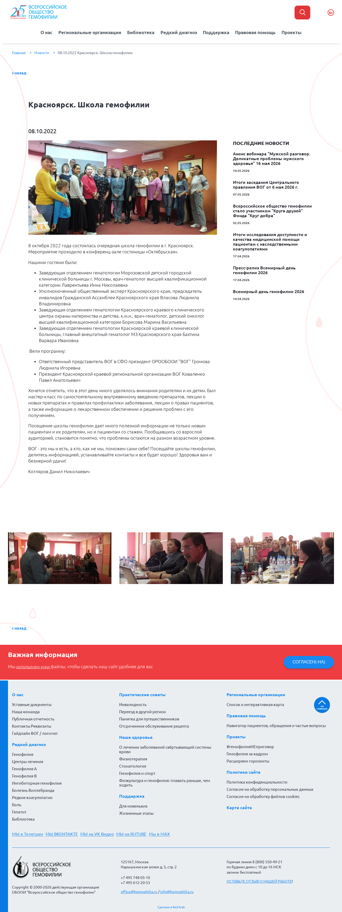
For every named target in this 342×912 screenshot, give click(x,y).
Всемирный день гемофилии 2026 (268, 290)
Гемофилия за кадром (247, 753)
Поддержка (216, 31)
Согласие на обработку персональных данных (270, 788)
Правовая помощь (256, 31)
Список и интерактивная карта (255, 704)
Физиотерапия (133, 758)
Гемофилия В (24, 775)
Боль (16, 804)
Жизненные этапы (136, 812)
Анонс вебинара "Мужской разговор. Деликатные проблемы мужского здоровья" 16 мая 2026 (271, 158)
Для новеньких (133, 805)
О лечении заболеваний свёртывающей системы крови (165, 748)
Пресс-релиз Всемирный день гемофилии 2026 (264, 269)
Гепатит (19, 811)
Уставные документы (31, 704)
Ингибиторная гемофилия (37, 782)
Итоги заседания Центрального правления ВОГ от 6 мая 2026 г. (266, 184)
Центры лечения (27, 761)
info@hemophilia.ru (177, 891)
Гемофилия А (24, 768)
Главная (19, 52)
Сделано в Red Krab (171, 906)
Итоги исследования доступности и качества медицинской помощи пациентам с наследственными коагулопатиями (270, 240)
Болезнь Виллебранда (33, 789)
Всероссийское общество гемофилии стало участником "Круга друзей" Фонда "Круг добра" (272, 210)
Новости (41, 52)
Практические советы (142, 693)
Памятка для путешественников (149, 718)
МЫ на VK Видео (99, 833)
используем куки (34, 665)
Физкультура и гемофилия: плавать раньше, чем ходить (164, 782)
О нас (44, 31)
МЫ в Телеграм (27, 833)
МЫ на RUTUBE (135, 833)
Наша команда (26, 711)
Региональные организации (89, 31)
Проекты (293, 31)
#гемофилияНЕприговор (250, 746)
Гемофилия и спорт (137, 772)
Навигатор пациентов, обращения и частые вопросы (276, 725)
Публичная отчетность (33, 718)
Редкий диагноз (179, 31)
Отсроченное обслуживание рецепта (154, 725)
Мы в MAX (164, 833)
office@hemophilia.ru (139, 891)
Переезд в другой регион (142, 711)
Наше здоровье (135, 736)
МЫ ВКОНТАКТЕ (63, 833)
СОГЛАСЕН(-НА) (308, 661)
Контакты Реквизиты (31, 725)
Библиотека (141, 31)
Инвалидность (133, 704)
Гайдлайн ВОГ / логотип (35, 732)
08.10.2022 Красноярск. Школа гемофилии (95, 52)
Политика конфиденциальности (257, 781)
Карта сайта (239, 806)
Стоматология (132, 765)
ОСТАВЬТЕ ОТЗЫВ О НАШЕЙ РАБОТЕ (259, 880)
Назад (20, 72)
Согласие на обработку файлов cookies (263, 795)
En (331, 12)
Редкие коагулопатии (32, 797)
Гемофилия (22, 753)
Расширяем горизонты (248, 760)
